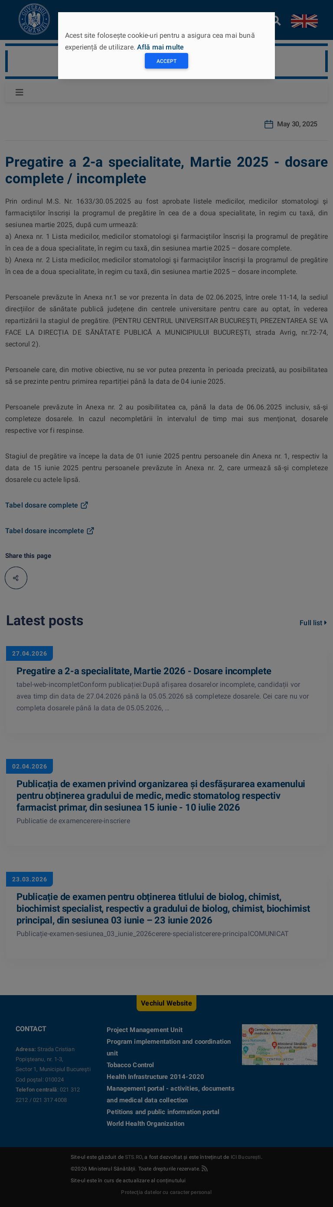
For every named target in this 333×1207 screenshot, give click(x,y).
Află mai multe (160, 47)
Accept (166, 61)
